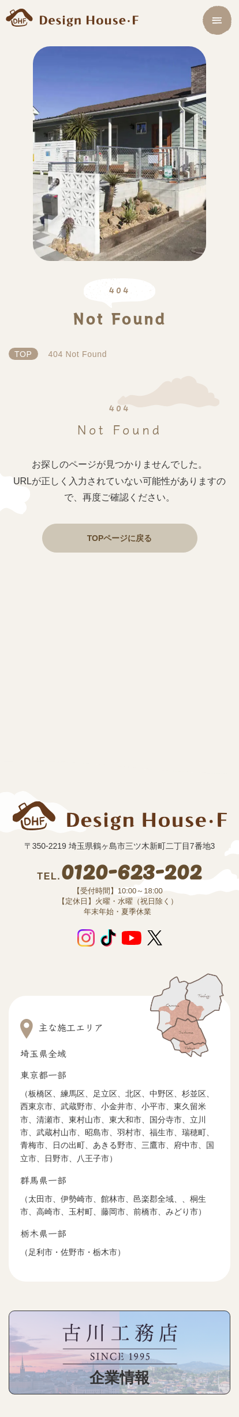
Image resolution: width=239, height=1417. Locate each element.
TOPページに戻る (119, 538)
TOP (23, 354)
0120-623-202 (119, 873)
